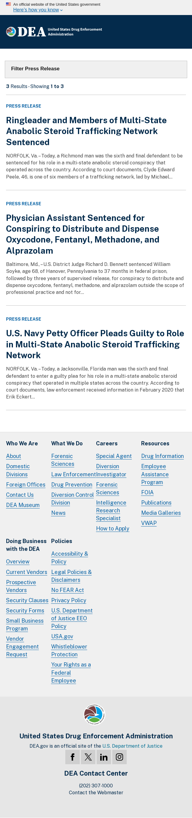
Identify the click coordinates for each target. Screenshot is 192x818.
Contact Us (20, 495)
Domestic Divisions (18, 470)
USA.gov (62, 636)
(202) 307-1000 (96, 786)
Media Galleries (161, 513)
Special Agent (114, 456)
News (58, 513)
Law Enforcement (73, 474)
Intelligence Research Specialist (111, 510)
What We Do (67, 443)
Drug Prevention (71, 484)
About (13, 456)
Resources (155, 443)
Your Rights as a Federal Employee (71, 672)
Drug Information (162, 456)
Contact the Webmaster (96, 792)
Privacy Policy (68, 600)
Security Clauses (27, 600)
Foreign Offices (25, 484)
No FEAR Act (67, 590)
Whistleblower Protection (69, 650)
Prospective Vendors (21, 586)
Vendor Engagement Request (22, 647)
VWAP (149, 523)
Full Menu (180, 32)
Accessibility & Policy (69, 558)
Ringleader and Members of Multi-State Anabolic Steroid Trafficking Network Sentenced (86, 131)
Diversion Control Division (72, 499)
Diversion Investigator (111, 470)
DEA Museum (23, 505)
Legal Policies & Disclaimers (71, 576)
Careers (107, 443)
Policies (61, 541)
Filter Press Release (35, 69)
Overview (17, 561)
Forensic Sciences (62, 460)
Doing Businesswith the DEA (26, 545)
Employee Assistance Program (155, 474)
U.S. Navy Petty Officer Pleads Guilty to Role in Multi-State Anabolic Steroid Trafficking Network (95, 344)
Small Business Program (25, 625)
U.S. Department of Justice (132, 746)
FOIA (147, 492)
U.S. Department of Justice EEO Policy (72, 618)
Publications (156, 502)
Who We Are (22, 443)
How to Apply (112, 528)
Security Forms (25, 610)
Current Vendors (26, 572)
